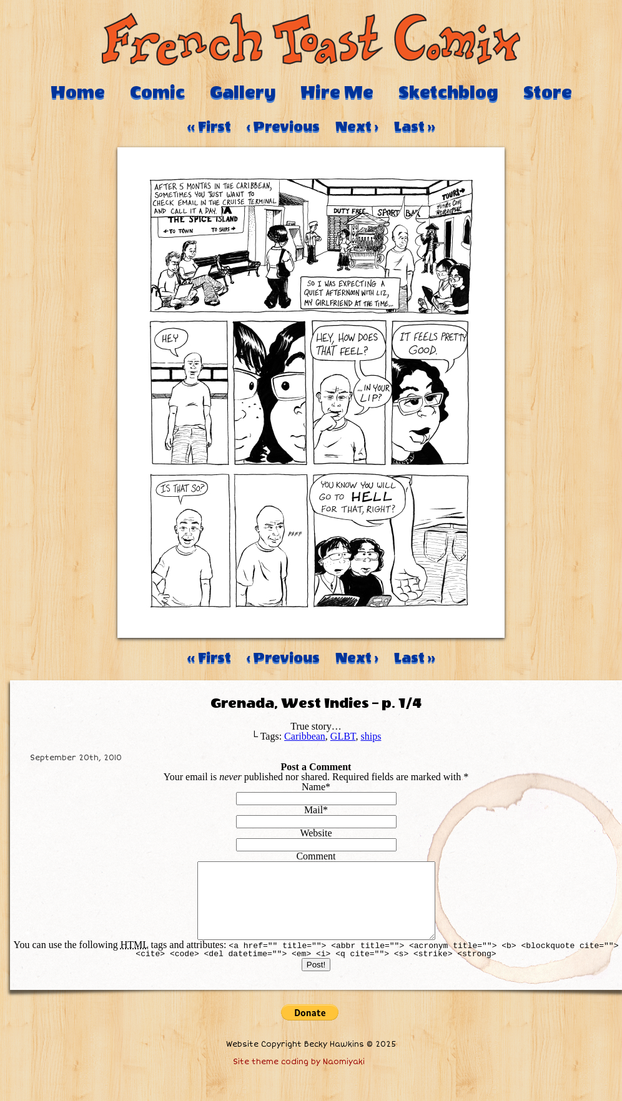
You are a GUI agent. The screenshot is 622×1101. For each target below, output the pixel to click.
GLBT (343, 736)
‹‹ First (209, 127)
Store (547, 92)
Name (313, 786)
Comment (315, 856)
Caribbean (304, 736)
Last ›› (414, 127)
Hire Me (336, 92)
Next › (356, 127)
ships (370, 736)
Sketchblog (448, 92)
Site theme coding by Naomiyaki (299, 1077)
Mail (313, 810)
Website (316, 833)
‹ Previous (283, 127)
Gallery (242, 92)
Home (78, 92)
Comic (157, 92)
